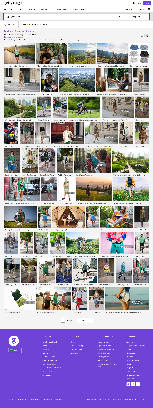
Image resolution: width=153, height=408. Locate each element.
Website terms (92, 399)
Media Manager (103, 342)
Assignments (75, 353)
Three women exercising (46, 312)
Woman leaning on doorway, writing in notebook (114, 94)
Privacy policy (116, 399)
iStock (128, 364)
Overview (74, 342)
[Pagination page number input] (63, 320)
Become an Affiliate (133, 375)
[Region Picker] (15, 350)
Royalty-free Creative (50, 342)
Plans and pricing (76, 346)
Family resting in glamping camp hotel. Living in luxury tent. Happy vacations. (80, 230)
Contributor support (49, 364)
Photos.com (130, 371)
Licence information (129, 399)
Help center (130, 379)
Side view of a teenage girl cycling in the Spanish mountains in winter (122, 66)
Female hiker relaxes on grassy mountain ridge (93, 203)
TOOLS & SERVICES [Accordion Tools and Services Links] (105, 337)
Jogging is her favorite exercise (16, 66)
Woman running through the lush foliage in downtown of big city (28, 120)
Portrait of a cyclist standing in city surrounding (91, 285)
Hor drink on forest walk (84, 175)
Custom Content (48, 357)
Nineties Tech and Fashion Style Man (115, 256)
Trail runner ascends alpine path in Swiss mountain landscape (82, 94)
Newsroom (130, 353)
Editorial (45, 349)
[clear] (120, 16)
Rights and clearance (104, 346)
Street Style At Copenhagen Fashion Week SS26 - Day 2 (72, 146)
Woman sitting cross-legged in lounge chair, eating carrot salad (124, 230)
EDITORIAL (36, 24)
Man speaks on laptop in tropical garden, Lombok (55, 66)
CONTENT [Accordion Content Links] (46, 337)
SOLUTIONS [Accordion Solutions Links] (75, 337)
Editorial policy (104, 399)
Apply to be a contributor (51, 368)
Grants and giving (132, 360)
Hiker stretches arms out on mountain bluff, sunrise (87, 66)
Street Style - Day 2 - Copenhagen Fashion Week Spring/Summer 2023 (30, 203)
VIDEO (45, 24)
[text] (65, 16)
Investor (129, 357)
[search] (9, 16)
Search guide (102, 360)
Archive (45, 353)
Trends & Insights (103, 353)
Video (44, 346)
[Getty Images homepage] (14, 3)
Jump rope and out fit (12, 312)
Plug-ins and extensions (105, 349)
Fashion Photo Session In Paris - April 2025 (20, 94)
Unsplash (129, 368)
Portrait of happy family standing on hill (81, 256)
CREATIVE (26, 24)
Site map (141, 399)
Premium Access (76, 349)
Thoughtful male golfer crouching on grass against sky (24, 230)
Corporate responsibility (135, 346)
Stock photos (47, 371)
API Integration (103, 357)
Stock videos (47, 375)
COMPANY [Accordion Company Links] (130, 337)
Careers (129, 349)
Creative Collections (49, 360)
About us (129, 342)
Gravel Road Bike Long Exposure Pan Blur (84, 120)
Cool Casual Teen (66, 203)
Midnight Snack (48, 94)
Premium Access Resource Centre (107, 365)
